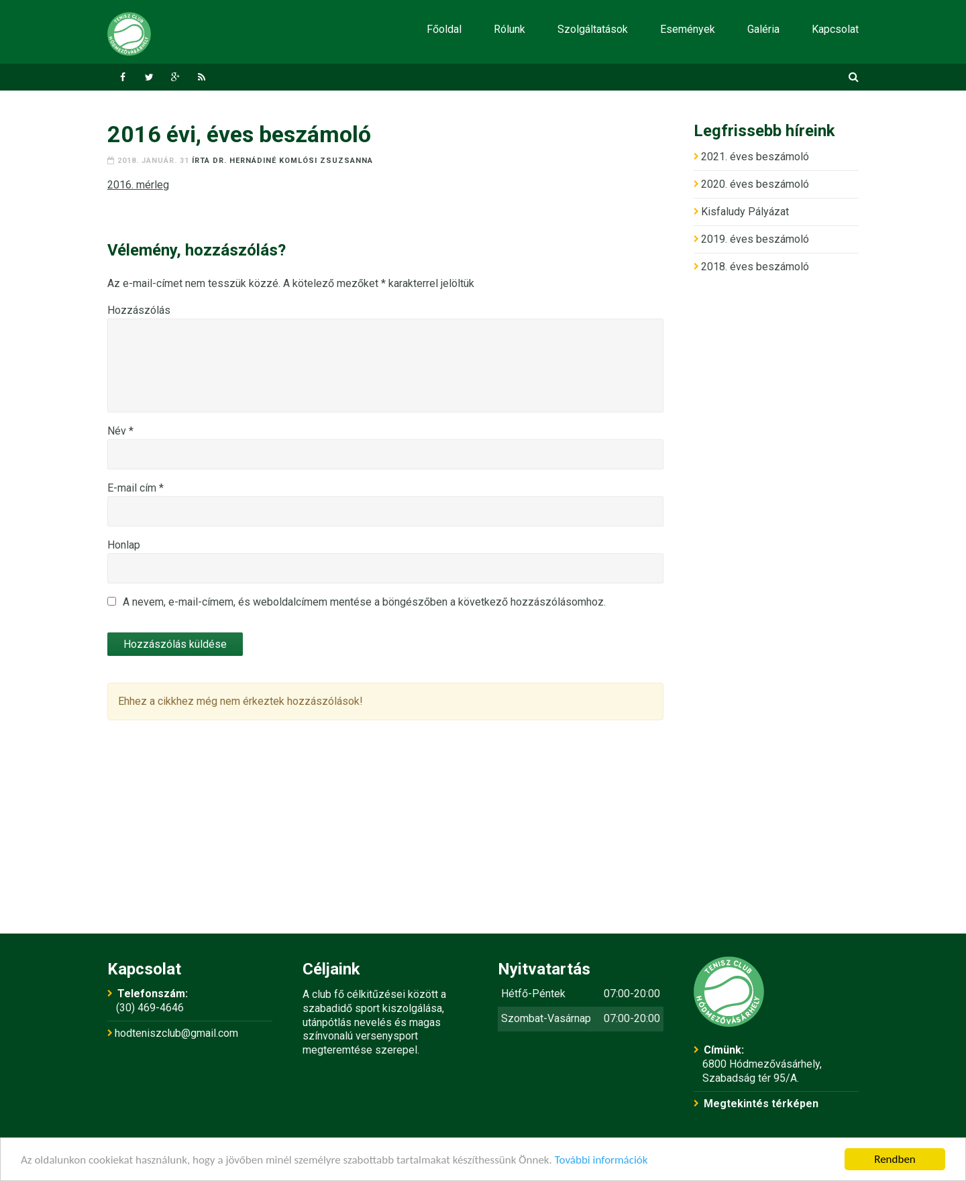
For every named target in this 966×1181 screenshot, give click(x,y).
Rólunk (509, 29)
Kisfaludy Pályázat (745, 211)
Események (687, 29)
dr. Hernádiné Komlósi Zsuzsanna (293, 160)
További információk (601, 1160)
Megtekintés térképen (761, 1103)
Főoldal (444, 29)
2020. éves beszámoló (755, 184)
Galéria (763, 29)
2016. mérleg (138, 184)
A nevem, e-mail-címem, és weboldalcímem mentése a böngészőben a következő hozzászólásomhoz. (364, 602)
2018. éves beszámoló (755, 266)
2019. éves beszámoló (755, 239)
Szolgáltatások (592, 29)
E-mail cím (135, 488)
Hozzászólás (138, 310)
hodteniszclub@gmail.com (176, 1033)
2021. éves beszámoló (755, 156)
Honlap (123, 545)
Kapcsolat (835, 29)
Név (120, 431)
